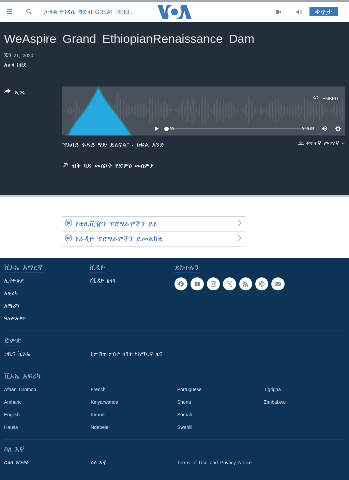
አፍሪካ (11, 293)
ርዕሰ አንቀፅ (16, 463)
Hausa (11, 427)
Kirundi (98, 415)
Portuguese (189, 389)
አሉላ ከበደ (15, 65)
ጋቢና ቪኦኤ (17, 354)
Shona (184, 402)
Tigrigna (272, 389)
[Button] (15, 93)
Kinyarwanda (104, 402)
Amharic (12, 402)
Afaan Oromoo (20, 389)
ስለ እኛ (98, 463)
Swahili (184, 427)
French (98, 389)
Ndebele (99, 427)
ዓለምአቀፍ (15, 319)
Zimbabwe (275, 402)
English (12, 415)
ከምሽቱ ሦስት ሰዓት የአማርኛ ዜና (127, 354)
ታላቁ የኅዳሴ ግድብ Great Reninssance (89, 12)
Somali (184, 415)
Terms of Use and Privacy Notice (214, 463)
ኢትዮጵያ (14, 281)
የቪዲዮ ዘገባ (102, 281)
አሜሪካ (11, 306)
